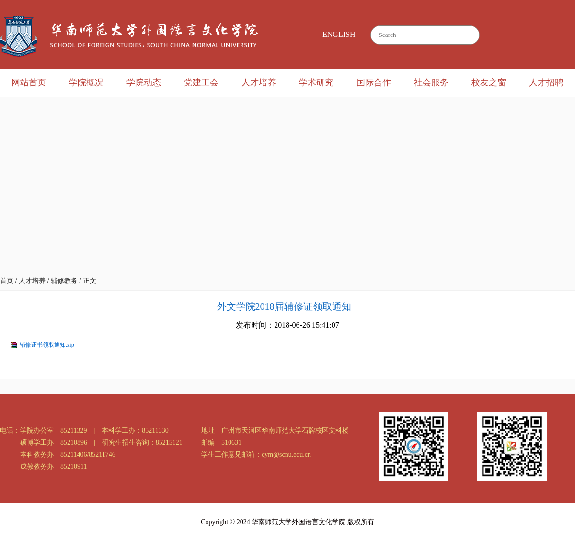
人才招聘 (546, 82)
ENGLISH (338, 34)
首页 (6, 280)
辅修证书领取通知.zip (47, 345)
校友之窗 (489, 82)
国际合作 (373, 82)
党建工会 (201, 82)
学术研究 (316, 82)
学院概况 (86, 82)
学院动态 (143, 82)
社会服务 (431, 82)
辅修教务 (64, 280)
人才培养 (259, 82)
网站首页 (29, 82)
